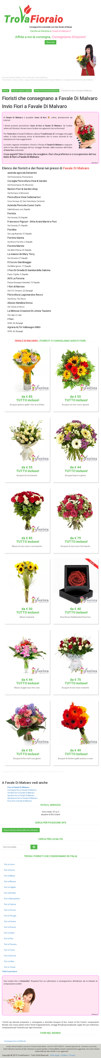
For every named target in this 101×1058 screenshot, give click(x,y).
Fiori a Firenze (10, 927)
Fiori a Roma (9, 870)
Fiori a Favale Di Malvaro (18, 787)
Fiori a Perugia (10, 916)
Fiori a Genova (10, 956)
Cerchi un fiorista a (50, 31)
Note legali (54, 1055)
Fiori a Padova (10, 904)
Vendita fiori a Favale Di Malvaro (21, 793)
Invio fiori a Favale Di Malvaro (19, 801)
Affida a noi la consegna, (50, 37)
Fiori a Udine (9, 933)
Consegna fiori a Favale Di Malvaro (22, 790)
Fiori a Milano (9, 876)
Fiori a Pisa (8, 938)
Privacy (72, 1055)
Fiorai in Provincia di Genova (46, 91)
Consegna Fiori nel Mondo (15, 1041)
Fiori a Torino (9, 950)
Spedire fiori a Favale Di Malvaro (21, 795)
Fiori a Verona (10, 910)
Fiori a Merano (10, 881)
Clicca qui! (50, 42)
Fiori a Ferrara (10, 921)
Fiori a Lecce (9, 864)
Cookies (64, 1055)
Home (5, 91)
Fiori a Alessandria (12, 899)
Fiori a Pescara (10, 944)
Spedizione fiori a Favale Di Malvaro (22, 798)
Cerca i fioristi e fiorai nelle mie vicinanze (21, 830)
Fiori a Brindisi (10, 893)
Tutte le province (9, 971)
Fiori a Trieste (9, 967)
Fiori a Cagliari (10, 887)
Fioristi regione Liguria (21, 91)
